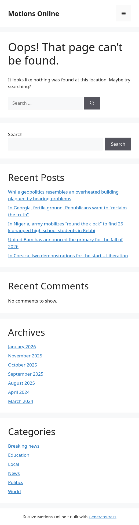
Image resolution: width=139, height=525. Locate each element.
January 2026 (22, 346)
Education (18, 455)
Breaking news (23, 446)
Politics (15, 482)
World (14, 491)
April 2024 (19, 392)
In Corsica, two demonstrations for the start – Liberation (68, 255)
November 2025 (25, 356)
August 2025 (21, 383)
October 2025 (22, 365)
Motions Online (33, 13)
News (14, 473)
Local (13, 464)
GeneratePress (102, 516)
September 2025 (25, 374)
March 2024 (20, 401)
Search (15, 134)
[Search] (92, 103)
